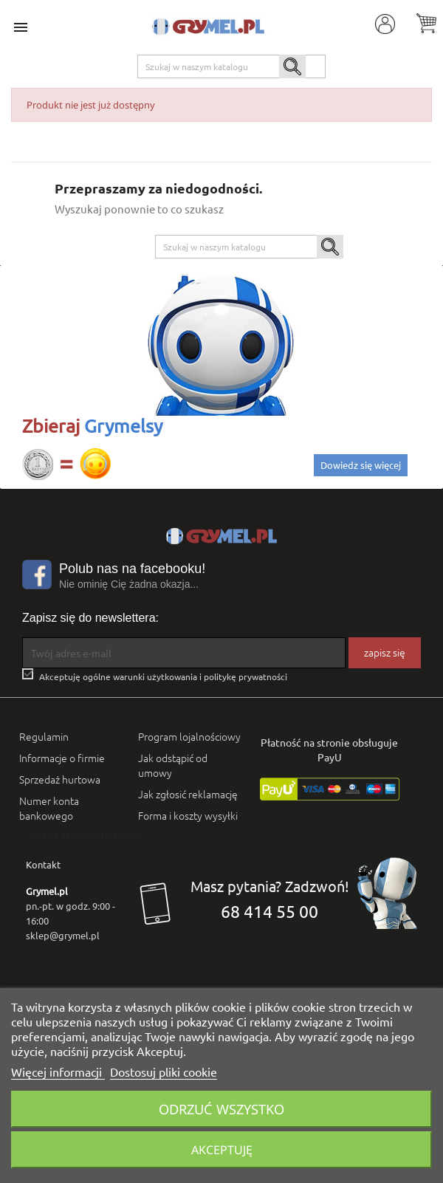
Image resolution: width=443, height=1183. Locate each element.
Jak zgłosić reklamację (188, 793)
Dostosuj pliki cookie (163, 1071)
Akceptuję (222, 1150)
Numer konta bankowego (49, 808)
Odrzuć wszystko (221, 1109)
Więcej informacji (58, 1071)
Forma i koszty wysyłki (188, 815)
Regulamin (44, 736)
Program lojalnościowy (189, 736)
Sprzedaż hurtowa (59, 779)
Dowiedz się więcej (360, 465)
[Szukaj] (231, 66)
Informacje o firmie (62, 757)
